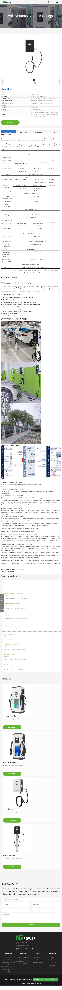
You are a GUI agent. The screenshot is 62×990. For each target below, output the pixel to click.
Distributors (53, 967)
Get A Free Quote (31, 929)
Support (53, 964)
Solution (23, 958)
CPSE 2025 (6, 585)
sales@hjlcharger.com (23, 950)
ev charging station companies (10, 616)
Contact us (53, 969)
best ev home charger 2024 (10, 636)
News (38, 958)
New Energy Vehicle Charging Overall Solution (23, 966)
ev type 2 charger (9, 860)
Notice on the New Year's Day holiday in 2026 (14, 595)
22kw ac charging (10, 574)
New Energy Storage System (8, 967)
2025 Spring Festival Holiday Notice (12, 606)
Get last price (10, 122)
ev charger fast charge (11, 719)
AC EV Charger (8, 961)
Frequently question (38, 967)
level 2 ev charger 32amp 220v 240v (14, 571)
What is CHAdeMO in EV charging (11, 667)
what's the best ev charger (10, 657)
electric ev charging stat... (12, 766)
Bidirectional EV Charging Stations (9, 974)
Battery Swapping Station (8, 971)
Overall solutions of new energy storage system (23, 962)
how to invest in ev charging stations (12, 646)
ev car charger (8, 813)
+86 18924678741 (22, 947)
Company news (38, 961)
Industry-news (38, 964)
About (52, 961)
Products (8, 958)
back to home (50, 984)
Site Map (37, 984)
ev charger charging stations (10, 626)
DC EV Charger (8, 964)
